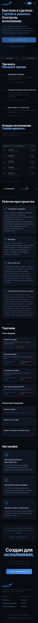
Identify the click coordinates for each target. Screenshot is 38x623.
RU (29, 3)
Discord (23, 603)
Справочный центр (9, 606)
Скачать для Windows (19, 40)
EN (26, 3)
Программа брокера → (19, 47)
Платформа (6, 600)
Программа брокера (9, 603)
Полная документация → (19, 537)
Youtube (23, 606)
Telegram (24, 600)
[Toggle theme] (21, 3)
